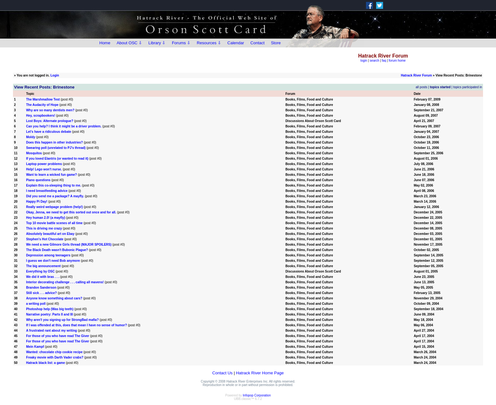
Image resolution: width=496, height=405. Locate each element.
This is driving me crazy (44, 228)
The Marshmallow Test (43, 99)
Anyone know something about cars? (54, 298)
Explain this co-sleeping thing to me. (53, 185)
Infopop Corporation (257, 395)
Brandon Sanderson (41, 287)
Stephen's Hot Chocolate (44, 239)
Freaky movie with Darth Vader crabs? (54, 357)
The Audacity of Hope (42, 105)
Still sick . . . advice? (41, 293)
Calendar (235, 42)
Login (54, 75)
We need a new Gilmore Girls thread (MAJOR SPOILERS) (68, 244)
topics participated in (467, 87)
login (364, 60)
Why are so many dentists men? (50, 110)
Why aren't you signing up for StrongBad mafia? (62, 320)
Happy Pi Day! (36, 201)
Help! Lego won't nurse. (44, 169)
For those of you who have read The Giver (57, 336)
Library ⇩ (156, 42)
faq (384, 60)
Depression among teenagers (48, 255)
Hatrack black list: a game (45, 363)
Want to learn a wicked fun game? (51, 174)
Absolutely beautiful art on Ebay (50, 234)
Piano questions (38, 180)
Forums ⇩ (181, 42)
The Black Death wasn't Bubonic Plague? (57, 250)
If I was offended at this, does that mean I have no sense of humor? (76, 325)
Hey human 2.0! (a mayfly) (45, 217)
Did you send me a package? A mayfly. (55, 196)
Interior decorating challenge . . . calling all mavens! (65, 282)
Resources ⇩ (209, 42)
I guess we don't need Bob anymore (53, 260)
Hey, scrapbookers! (40, 115)
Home (104, 42)
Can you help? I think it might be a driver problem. (63, 126)
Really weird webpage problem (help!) (54, 207)
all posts (421, 87)
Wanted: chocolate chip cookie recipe (54, 352)
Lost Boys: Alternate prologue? (49, 121)
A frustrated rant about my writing (51, 330)
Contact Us (222, 373)
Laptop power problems (44, 164)
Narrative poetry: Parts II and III (49, 314)
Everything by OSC (40, 271)
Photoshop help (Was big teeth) (49, 309)
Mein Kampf (35, 346)
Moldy (30, 137)
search (374, 60)
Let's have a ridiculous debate (48, 131)
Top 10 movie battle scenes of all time (54, 223)
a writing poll (36, 303)
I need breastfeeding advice (46, 191)
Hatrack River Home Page (260, 373)
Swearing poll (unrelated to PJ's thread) (55, 148)
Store (276, 42)
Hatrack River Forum (416, 75)
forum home (397, 60)
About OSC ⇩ (129, 42)
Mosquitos (34, 153)
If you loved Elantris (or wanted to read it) (57, 158)
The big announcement (43, 266)
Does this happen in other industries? (54, 142)
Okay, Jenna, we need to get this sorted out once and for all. (71, 212)
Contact (258, 42)
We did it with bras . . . (43, 277)
